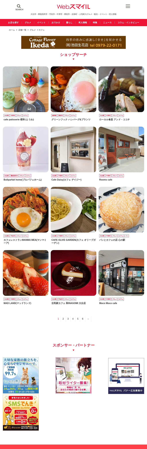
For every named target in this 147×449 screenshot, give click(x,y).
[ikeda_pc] (73, 48)
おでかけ (56, 23)
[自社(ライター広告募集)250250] (55, 383)
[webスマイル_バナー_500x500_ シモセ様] (128, 383)
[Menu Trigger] (121, 6)
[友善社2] (18, 383)
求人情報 (82, 23)
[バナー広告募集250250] (92, 383)
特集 (95, 23)
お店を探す (13, 23)
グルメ (28, 23)
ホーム (12, 30)
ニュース (107, 23)
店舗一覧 (22, 30)
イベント (41, 23)
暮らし (69, 23)
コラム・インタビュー (128, 23)
